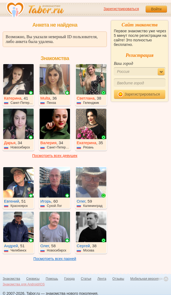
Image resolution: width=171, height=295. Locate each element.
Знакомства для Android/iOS (24, 284)
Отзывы (118, 279)
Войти (156, 9)
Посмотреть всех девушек (54, 156)
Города (69, 279)
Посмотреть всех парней (54, 259)
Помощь (52, 279)
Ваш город (123, 63)
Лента (101, 279)
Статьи (86, 279)
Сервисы (33, 279)
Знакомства (11, 279)
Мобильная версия (144, 279)
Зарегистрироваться (121, 9)
